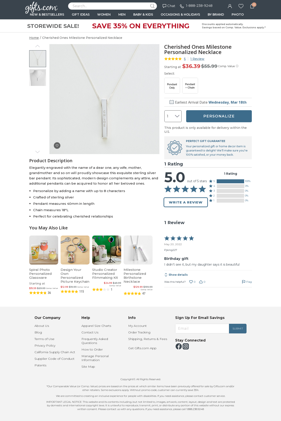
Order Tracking (139, 332)
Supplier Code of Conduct (54, 359)
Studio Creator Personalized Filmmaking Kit (105, 274)
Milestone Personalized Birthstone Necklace (135, 276)
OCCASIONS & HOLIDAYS (180, 14)
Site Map (88, 367)
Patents (40, 365)
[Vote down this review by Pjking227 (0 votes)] (202, 281)
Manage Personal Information (95, 358)
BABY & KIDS (143, 14)
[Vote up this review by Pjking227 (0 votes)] (192, 281)
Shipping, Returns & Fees (147, 339)
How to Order (92, 349)
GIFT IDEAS (81, 14)
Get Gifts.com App (142, 348)
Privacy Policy (44, 345)
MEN (122, 14)
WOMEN (104, 14)
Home (34, 38)
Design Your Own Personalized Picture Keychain (75, 276)
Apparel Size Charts (96, 326)
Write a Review (186, 202)
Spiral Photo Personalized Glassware (40, 274)
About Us (41, 326)
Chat (169, 6)
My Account (137, 326)
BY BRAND (216, 14)
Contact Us (89, 332)
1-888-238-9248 (199, 6)
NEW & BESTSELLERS (47, 14)
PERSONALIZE (219, 116)
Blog (38, 332)
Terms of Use (44, 339)
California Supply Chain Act (54, 352)
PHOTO (238, 14)
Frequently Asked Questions (94, 341)
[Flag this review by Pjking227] (247, 281)
